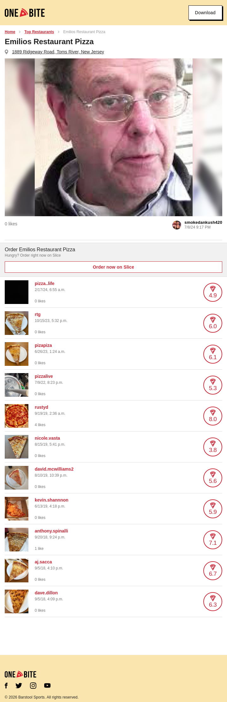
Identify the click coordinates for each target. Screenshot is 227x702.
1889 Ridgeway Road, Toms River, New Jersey (58, 51)
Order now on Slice (113, 267)
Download (205, 12)
